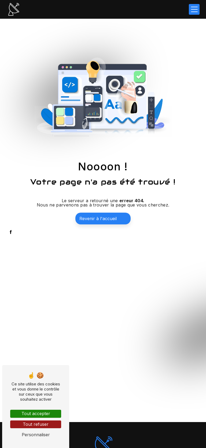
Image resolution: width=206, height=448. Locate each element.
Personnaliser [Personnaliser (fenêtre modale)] (36, 434)
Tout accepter (35, 413)
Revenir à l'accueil (98, 218)
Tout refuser (36, 424)
